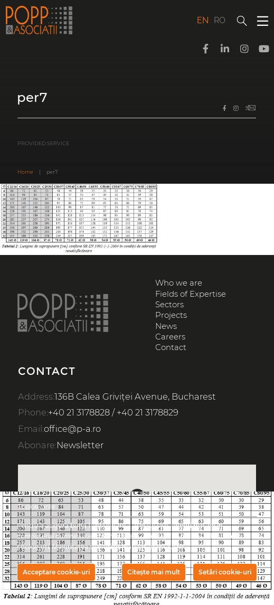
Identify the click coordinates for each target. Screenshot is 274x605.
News (166, 326)
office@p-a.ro (72, 428)
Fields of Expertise (190, 294)
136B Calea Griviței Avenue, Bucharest (135, 396)
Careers (170, 337)
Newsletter (79, 445)
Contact (170, 347)
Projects (171, 315)
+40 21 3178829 (147, 412)
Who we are (178, 283)
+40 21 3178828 (79, 412)
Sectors (169, 304)
